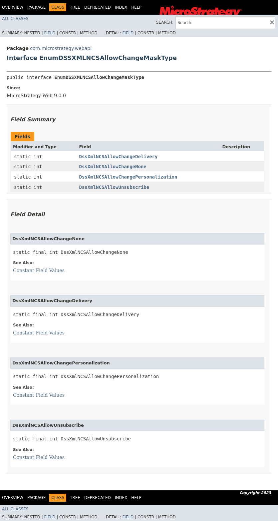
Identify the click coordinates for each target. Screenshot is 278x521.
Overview (12, 7)
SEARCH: (165, 22)
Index (121, 7)
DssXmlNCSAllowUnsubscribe (114, 187)
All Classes (15, 18)
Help (136, 7)
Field (49, 33)
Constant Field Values (39, 270)
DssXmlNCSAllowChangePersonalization (128, 177)
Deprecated (97, 7)
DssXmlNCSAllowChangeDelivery (118, 156)
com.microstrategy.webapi (61, 48)
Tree (75, 7)
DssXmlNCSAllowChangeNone (112, 166)
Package (36, 7)
